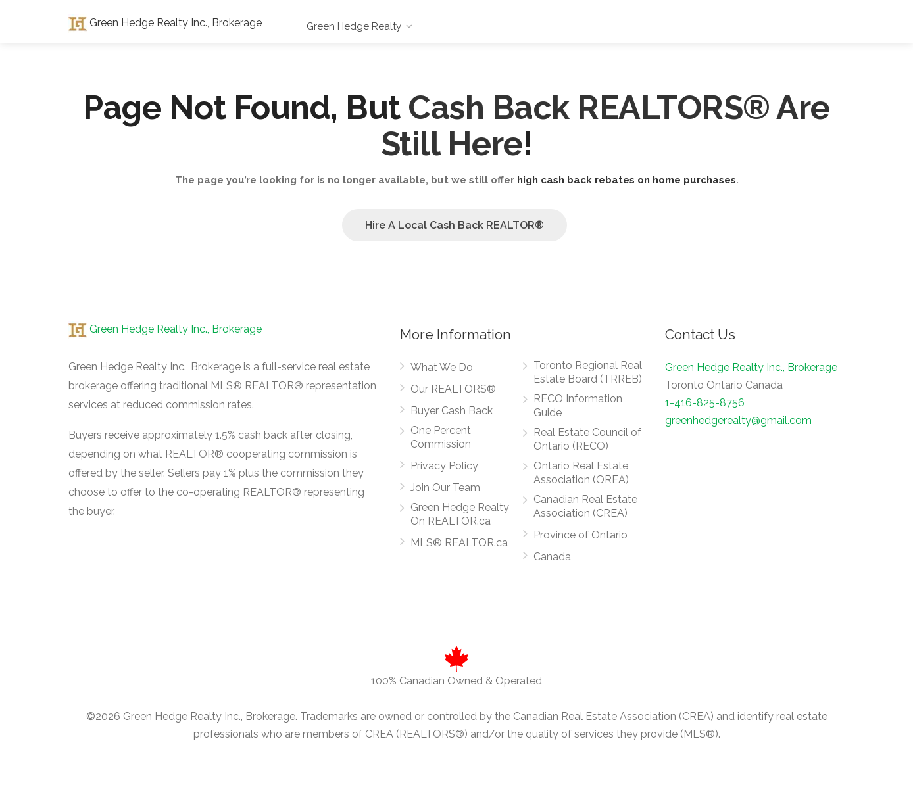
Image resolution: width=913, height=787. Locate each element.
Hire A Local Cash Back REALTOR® (454, 225)
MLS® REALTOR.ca (459, 543)
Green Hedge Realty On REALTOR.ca (459, 514)
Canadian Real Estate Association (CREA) (585, 506)
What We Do (441, 367)
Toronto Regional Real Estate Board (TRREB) (587, 372)
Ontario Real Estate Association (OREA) (581, 473)
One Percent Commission (440, 437)
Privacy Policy (444, 466)
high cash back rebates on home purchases (626, 180)
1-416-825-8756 (705, 402)
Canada (552, 556)
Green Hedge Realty (354, 26)
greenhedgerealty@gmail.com (738, 420)
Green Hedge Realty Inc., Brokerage (165, 22)
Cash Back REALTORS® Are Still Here (605, 125)
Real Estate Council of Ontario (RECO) (587, 439)
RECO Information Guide (577, 406)
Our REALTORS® (453, 389)
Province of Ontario (580, 535)
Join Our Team (445, 487)
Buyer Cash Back (451, 410)
